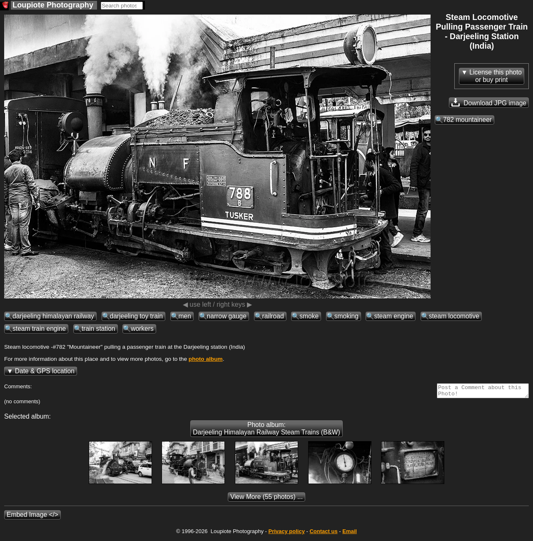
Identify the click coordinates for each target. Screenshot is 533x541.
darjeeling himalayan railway (53, 316)
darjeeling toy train (136, 316)
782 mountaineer (467, 119)
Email (349, 534)
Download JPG (488, 102)
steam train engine (39, 328)
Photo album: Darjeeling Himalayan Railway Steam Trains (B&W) (266, 431)
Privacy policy (286, 534)
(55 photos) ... (266, 499)
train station (98, 328)
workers (142, 328)
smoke (309, 316)
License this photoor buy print (495, 76)
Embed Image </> (32, 517)
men (185, 316)
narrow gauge (227, 316)
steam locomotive (454, 316)
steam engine (393, 316)
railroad (273, 316)
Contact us (323, 534)
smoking (346, 316)
